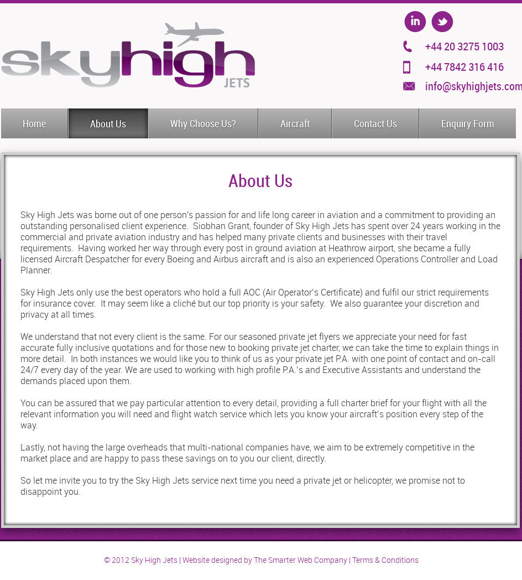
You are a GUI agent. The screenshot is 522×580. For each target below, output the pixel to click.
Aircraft (295, 124)
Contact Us (375, 124)
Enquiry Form (467, 124)
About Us (108, 124)
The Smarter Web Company (300, 560)
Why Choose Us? (203, 124)
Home (34, 124)
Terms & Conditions (385, 560)
